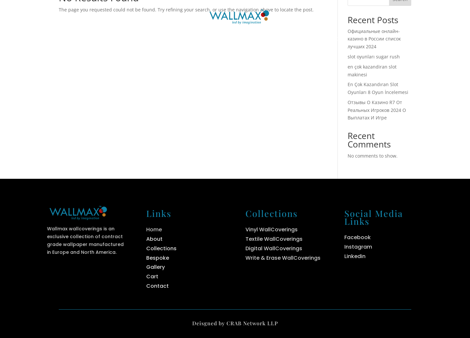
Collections (223, 39)
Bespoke (284, 39)
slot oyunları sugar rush (374, 57)
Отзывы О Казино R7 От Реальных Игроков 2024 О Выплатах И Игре (377, 110)
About (172, 39)
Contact (333, 39)
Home (132, 39)
